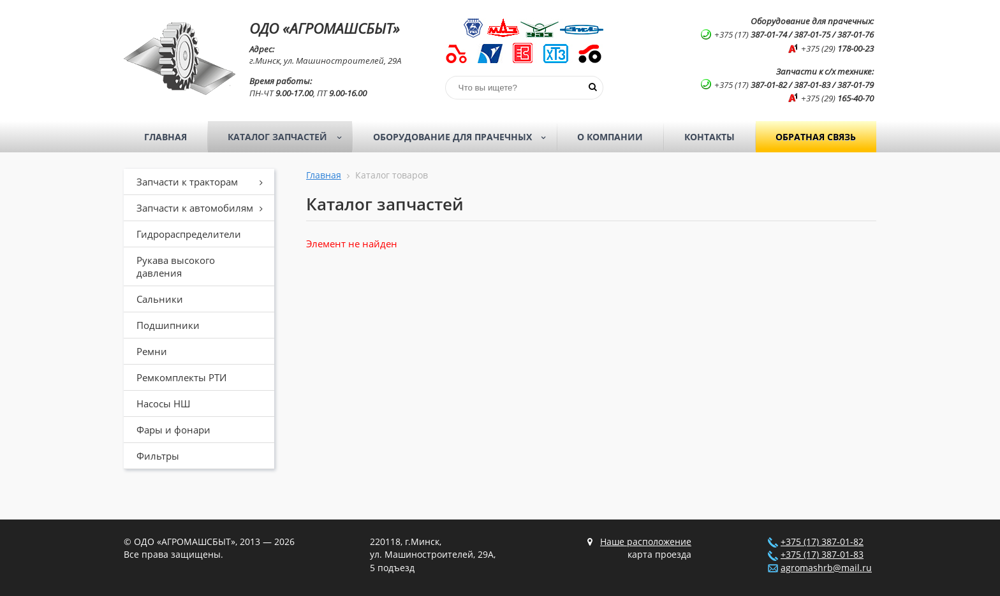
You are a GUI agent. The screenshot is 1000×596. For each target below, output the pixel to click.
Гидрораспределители (188, 234)
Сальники (159, 299)
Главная (165, 137)
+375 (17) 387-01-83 (822, 554)
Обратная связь (816, 137)
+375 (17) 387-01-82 (822, 542)
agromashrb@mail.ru (826, 568)
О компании (610, 137)
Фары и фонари (173, 429)
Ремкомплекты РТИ (181, 377)
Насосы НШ (163, 403)
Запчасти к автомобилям (204, 208)
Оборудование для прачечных (463, 137)
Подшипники (168, 325)
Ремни (151, 351)
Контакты (709, 137)
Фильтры (157, 455)
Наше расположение (645, 542)
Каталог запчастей (288, 137)
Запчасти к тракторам (204, 182)
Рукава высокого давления (175, 266)
